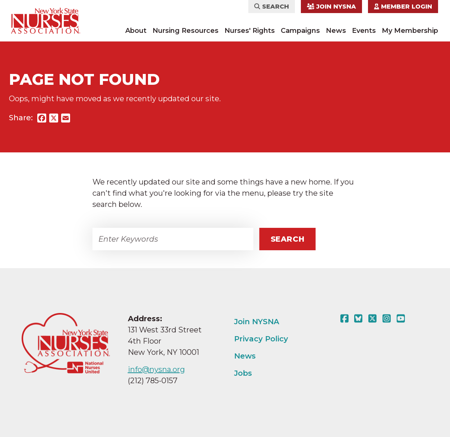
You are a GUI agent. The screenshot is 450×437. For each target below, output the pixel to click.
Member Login (403, 6)
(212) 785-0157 (152, 380)
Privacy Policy (261, 338)
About (136, 31)
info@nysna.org (156, 369)
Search (271, 6)
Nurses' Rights (249, 31)
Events (364, 31)
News (336, 31)
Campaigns (300, 31)
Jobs (243, 373)
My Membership (410, 31)
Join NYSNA (331, 6)
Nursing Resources (185, 31)
